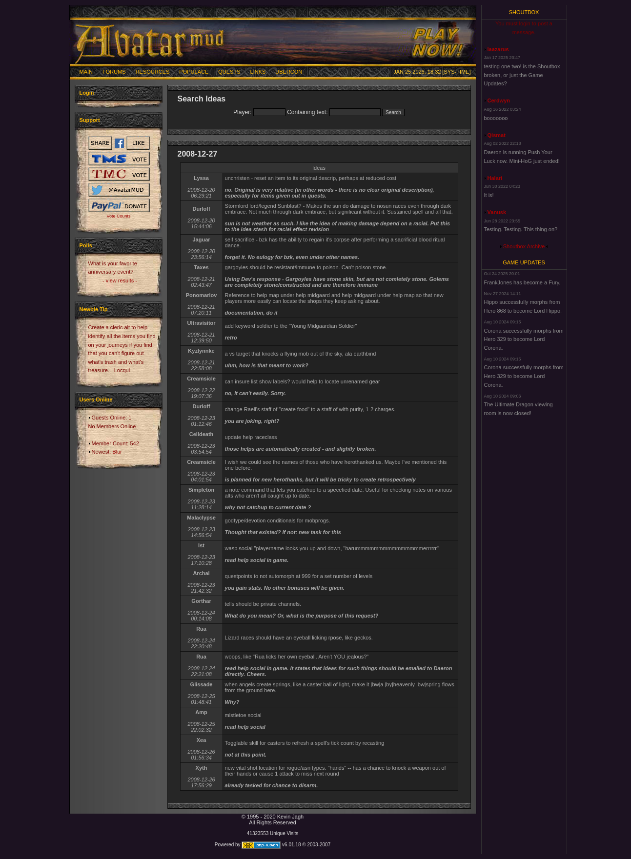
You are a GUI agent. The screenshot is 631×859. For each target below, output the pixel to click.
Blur (117, 452)
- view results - (119, 280)
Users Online (96, 399)
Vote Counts (118, 216)
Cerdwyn (499, 100)
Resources (153, 72)
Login (87, 93)
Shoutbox (524, 12)
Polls (86, 245)
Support (90, 120)
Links (258, 72)
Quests (229, 72)
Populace (193, 72)
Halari (495, 178)
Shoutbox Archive (524, 246)
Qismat (497, 135)
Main (86, 72)
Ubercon (288, 72)
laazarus (498, 49)
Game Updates (524, 262)
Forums (114, 72)
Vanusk (497, 212)
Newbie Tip (94, 309)
